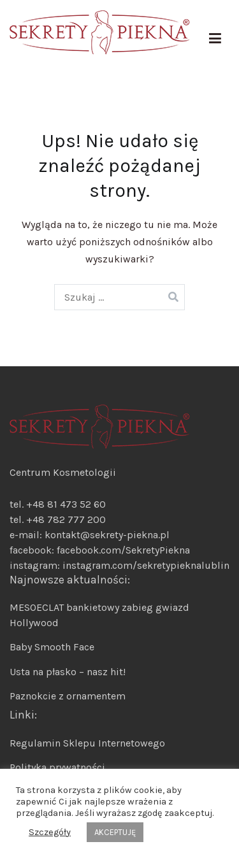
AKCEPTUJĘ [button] (115, 832)
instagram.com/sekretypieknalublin (145, 565)
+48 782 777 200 (66, 519)
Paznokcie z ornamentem (68, 696)
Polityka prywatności (57, 767)
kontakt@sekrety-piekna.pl (107, 535)
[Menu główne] (215, 38)
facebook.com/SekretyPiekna (122, 550)
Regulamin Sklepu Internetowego (87, 743)
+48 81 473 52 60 (66, 504)
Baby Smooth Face (52, 647)
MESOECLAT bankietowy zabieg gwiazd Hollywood (99, 615)
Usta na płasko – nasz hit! (68, 672)
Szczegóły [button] (50, 832)
